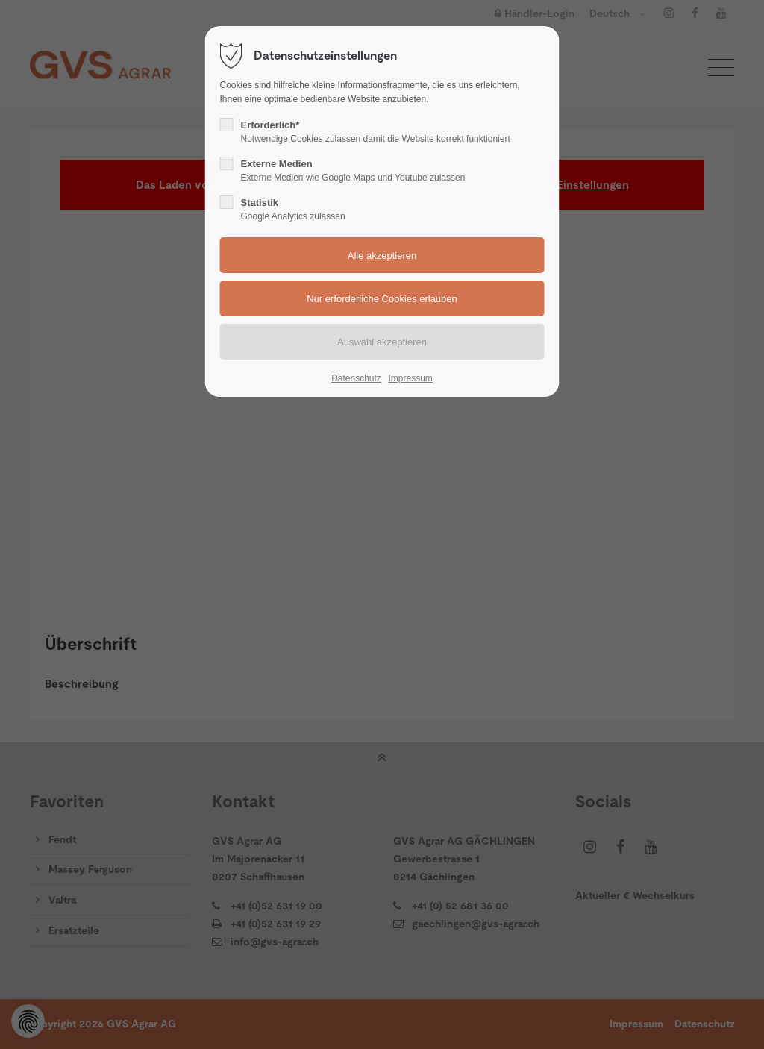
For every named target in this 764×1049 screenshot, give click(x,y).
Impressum (410, 378)
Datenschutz (356, 378)
